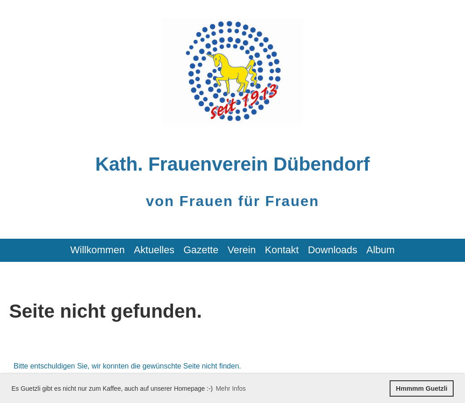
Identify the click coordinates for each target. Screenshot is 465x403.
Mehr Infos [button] (231, 388)
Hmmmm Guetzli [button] (422, 388)
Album (380, 250)
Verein (242, 250)
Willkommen (97, 250)
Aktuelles (154, 250)
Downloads (332, 250)
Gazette (200, 250)
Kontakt (282, 250)
